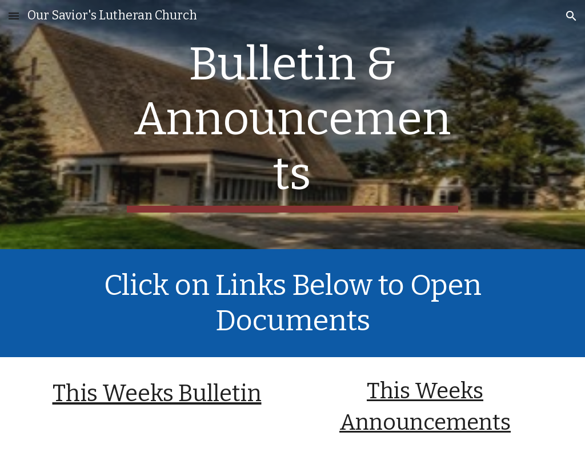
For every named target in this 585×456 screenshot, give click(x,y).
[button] (13, 15)
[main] (292, 124)
